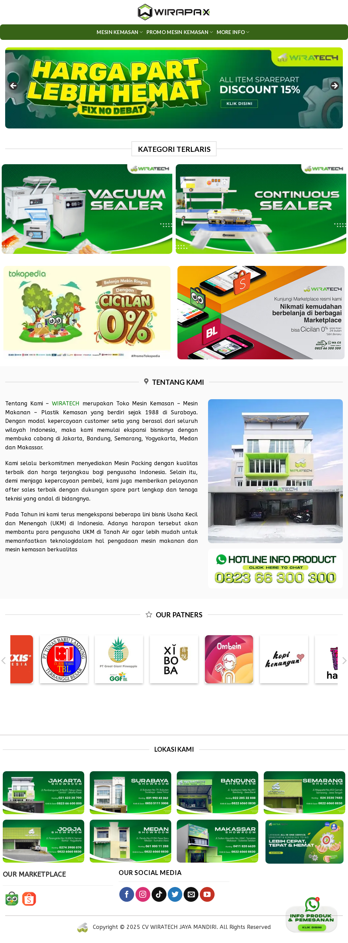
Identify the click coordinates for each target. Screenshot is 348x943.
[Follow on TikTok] (159, 894)
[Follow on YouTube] (207, 894)
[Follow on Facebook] (126, 894)
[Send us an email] (191, 894)
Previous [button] (14, 86)
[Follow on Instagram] (142, 894)
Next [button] (334, 86)
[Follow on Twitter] (175, 894)
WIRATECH (65, 403)
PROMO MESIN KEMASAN (179, 32)
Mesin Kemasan (120, 32)
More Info (233, 32)
